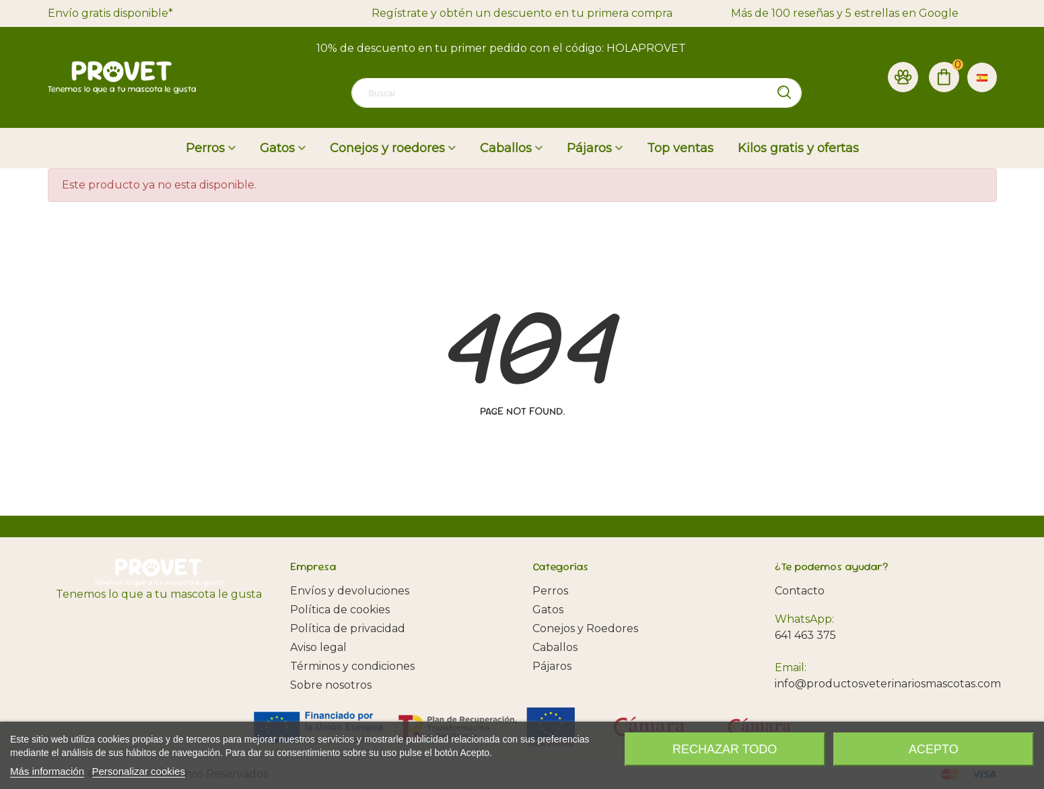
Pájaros (589, 148)
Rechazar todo (724, 749)
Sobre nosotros (331, 685)
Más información (47, 771)
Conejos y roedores (387, 148)
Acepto (934, 749)
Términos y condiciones (352, 666)
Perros (205, 148)
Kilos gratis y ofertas (798, 148)
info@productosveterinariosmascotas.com (888, 683)
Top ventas (680, 148)
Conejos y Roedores (585, 628)
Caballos (506, 148)
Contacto (800, 590)
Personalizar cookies (138, 771)
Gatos (277, 148)
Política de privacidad (347, 628)
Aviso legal (318, 647)
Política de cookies (340, 609)
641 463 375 (805, 635)
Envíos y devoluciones (349, 590)
